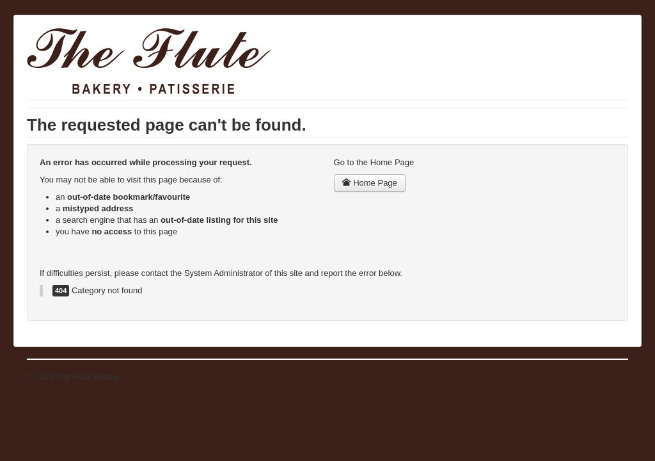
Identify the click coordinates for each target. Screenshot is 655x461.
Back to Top (606, 377)
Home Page (369, 183)
